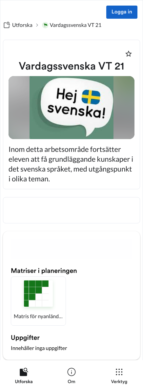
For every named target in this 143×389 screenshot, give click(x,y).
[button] (38, 301)
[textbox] (71, 210)
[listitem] (24, 377)
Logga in (122, 12)
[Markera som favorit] (128, 54)
